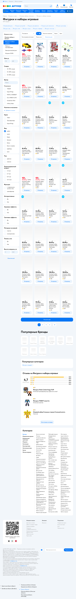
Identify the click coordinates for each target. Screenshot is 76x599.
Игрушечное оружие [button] (28, 436)
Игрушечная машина (40, 461)
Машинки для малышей (41, 512)
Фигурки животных (52, 446)
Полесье (38, 436)
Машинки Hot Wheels (41, 462)
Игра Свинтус (64, 473)
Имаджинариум (64, 453)
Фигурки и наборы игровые (44, 16)
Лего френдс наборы (53, 489)
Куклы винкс (63, 494)
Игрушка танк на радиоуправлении (40, 475)
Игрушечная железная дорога (41, 468)
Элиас (62, 471)
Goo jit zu (38, 451)
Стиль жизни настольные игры (64, 467)
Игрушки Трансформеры (51, 464)
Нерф (37, 457)
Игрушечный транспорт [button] (26, 439)
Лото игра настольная (65, 479)
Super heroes (51, 487)
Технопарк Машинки (40, 448)
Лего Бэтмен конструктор (51, 454)
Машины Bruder (39, 453)
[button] (69, 11)
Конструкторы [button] (26, 446)
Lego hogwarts (51, 482)
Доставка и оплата (31, 522)
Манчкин (63, 451)
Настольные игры (65, 449)
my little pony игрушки (41, 446)
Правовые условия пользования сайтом (26, 549)
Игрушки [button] (25, 442)
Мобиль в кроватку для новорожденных (41, 501)
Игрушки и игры (12, 16)
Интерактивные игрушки (52, 436)
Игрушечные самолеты (41, 477)
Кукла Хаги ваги (51, 450)
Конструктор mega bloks (65, 441)
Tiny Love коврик (52, 448)
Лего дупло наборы (52, 486)
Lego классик (64, 443)
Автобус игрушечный (41, 486)
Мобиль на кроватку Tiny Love (53, 444)
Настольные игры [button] (27, 448)
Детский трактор (40, 485)
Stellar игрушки (39, 444)
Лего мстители (51, 461)
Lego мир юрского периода (52, 497)
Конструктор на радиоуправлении (65, 438)
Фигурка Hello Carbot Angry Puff (43, 390)
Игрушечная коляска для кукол (65, 492)
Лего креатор (51, 505)
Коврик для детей (52, 442)
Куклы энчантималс (40, 434)
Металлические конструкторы (51, 503)
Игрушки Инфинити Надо (40, 442)
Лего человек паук (52, 460)
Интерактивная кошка (66, 510)
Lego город (51, 478)
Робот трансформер (40, 508)
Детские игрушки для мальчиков (41, 504)
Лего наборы (51, 470)
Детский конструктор (53, 474)
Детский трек (39, 470)
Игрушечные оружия (40, 459)
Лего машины (64, 434)
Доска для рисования (65, 456)
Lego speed (51, 507)
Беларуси (12, 550)
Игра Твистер (64, 458)
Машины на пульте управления (40, 465)
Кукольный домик (65, 486)
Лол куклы (63, 481)
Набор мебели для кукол (65, 497)
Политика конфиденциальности (31, 529)
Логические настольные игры (64, 464)
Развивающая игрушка (41, 497)
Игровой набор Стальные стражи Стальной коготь (49, 412)
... (52, 324)
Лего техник (51, 484)
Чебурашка (50, 466)
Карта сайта (29, 535)
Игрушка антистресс (40, 507)
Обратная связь (30, 534)
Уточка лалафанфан (52, 452)
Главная (5, 16)
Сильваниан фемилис (41, 437)
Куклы (62, 482)
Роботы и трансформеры (9, 46)
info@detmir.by (13, 561)
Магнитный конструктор (51, 492)
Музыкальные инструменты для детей (53, 439)
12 (54, 324)
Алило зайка (39, 450)
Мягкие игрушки (64, 499)
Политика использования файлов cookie (32, 531)
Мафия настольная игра (66, 475)
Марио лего (51, 494)
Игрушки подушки (65, 508)
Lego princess (64, 445)
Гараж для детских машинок (40, 479)
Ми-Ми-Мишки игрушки (51, 457)
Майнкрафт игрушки (53, 434)
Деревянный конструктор (51, 500)
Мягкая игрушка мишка (66, 501)
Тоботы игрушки (40, 439)
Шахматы (63, 460)
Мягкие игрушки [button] (27, 452)
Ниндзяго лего (51, 472)
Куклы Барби (64, 484)
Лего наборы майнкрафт (51, 476)
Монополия (63, 477)
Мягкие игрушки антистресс (64, 506)
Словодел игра (64, 462)
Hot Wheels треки (40, 472)
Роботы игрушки (40, 510)
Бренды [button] (25, 434)
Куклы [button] (24, 450)
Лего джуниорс (64, 447)
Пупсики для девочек (65, 488)
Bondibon (38, 455)
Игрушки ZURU (9, 53)
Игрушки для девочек (41, 499)
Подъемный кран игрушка (40, 482)
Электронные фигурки (11, 50)
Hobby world (64, 454)
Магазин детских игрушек (40, 495)
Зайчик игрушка (64, 511)
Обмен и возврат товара (32, 524)
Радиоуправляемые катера (40, 492)
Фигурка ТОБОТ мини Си (41, 401)
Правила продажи (31, 526)
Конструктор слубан (53, 511)
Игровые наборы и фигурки (26, 16)
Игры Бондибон (64, 469)
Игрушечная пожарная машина (41, 489)
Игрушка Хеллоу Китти (53, 468)
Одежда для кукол (65, 490)
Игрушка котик (64, 503)
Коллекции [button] (25, 444)
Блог (59, 526)
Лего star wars (51, 480)
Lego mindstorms (64, 436)
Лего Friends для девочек (52, 509)
